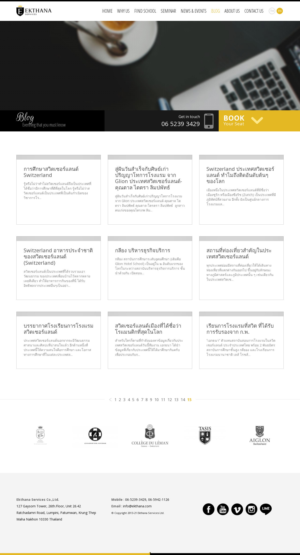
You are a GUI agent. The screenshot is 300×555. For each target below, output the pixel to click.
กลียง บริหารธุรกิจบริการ (142, 250)
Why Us (123, 11)
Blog (215, 11)
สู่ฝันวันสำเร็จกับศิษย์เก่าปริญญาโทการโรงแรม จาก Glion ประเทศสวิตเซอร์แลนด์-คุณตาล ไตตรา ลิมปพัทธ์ (148, 178)
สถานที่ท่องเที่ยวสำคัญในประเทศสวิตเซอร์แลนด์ (239, 253)
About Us (232, 11)
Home (107, 11)
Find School (145, 11)
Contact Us (253, 11)
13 (176, 399)
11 (163, 399)
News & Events (193, 11)
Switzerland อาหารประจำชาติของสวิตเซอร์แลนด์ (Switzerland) (58, 256)
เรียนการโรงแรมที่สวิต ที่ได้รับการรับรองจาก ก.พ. (240, 328)
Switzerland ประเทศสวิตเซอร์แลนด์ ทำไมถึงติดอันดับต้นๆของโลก (240, 175)
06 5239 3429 (180, 123)
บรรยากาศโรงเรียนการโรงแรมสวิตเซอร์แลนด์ (59, 328)
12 (170, 399)
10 (156, 399)
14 (183, 399)
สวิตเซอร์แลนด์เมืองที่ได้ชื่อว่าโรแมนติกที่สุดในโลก (148, 328)
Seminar (168, 11)
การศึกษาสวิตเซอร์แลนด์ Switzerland (51, 172)
